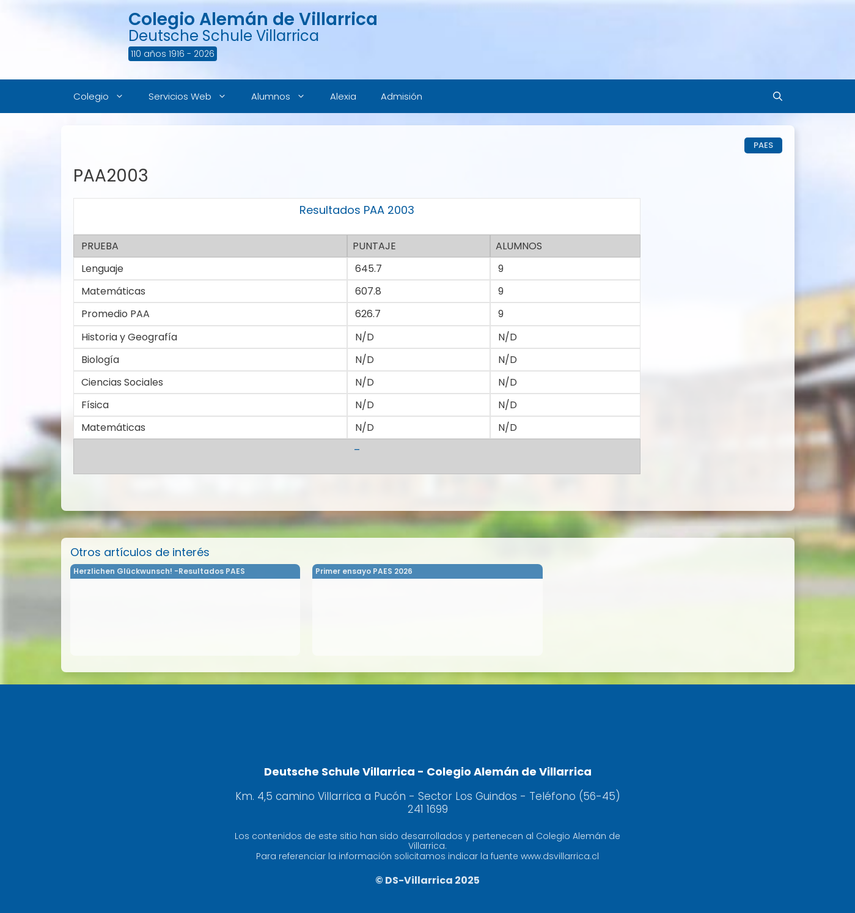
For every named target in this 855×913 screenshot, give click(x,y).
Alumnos (284, 96)
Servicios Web (194, 96)
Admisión (401, 96)
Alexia (343, 96)
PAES (763, 145)
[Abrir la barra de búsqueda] (777, 96)
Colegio (104, 96)
